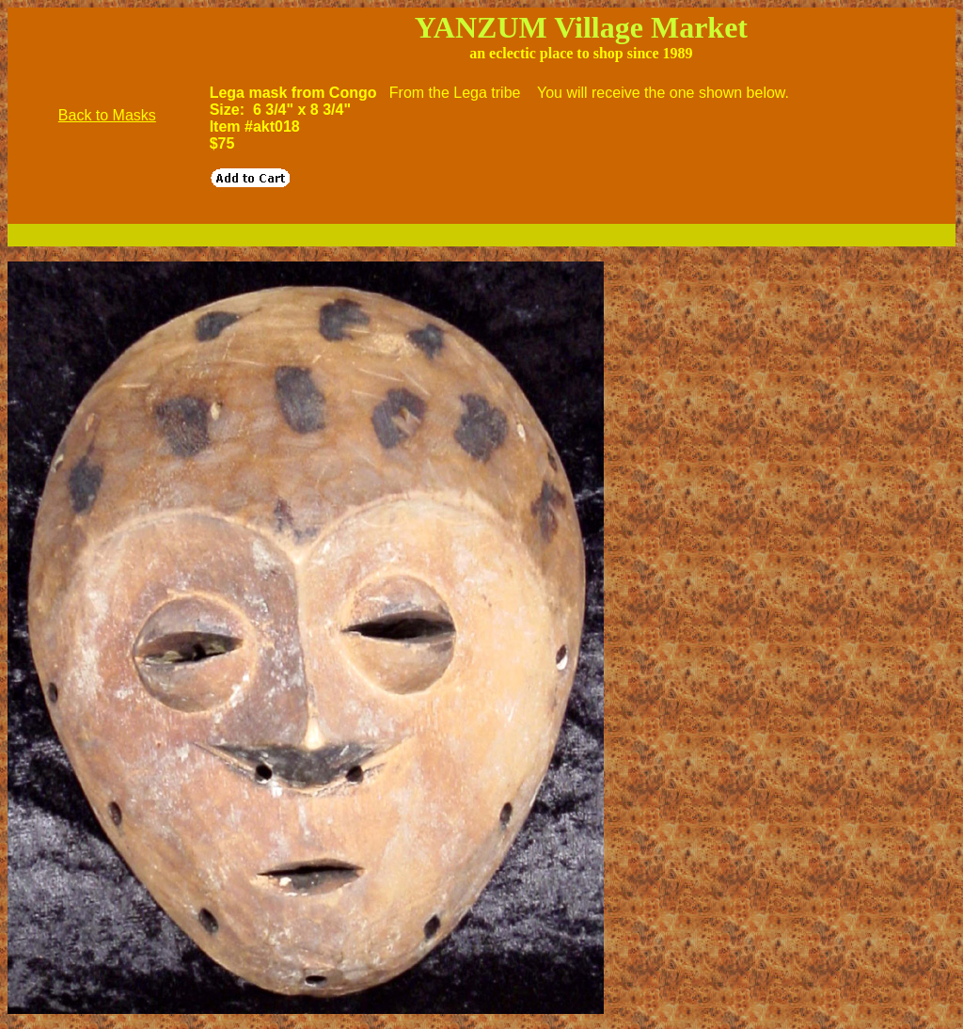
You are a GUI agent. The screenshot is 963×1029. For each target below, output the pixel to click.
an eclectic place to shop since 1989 (580, 53)
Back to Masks (107, 115)
